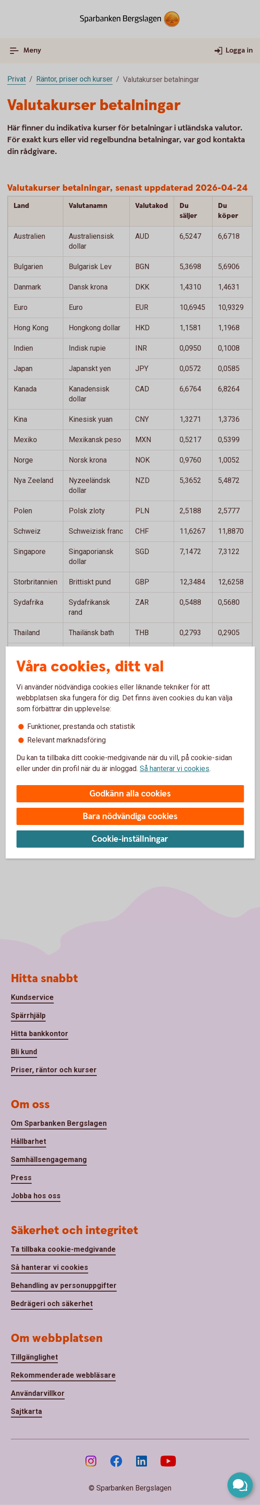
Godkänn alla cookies (130, 794)
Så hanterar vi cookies (174, 768)
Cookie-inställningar (130, 839)
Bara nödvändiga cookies (130, 816)
